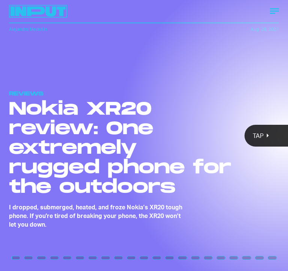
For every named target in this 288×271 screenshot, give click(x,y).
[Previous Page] (47, 135)
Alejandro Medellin (28, 29)
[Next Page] (191, 135)
